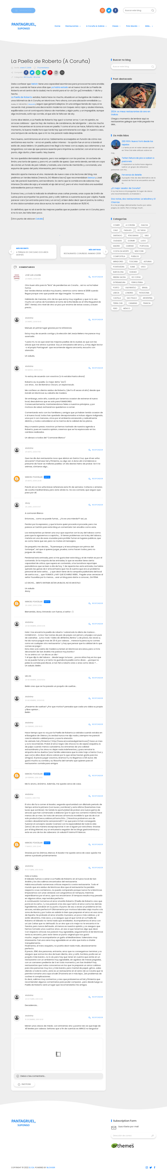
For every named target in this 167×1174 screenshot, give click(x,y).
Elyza (31, 1167)
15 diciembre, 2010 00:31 (34, 1019)
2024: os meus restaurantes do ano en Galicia (130, 113)
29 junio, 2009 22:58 (33, 605)
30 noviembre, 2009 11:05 (34, 700)
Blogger (51, 1167)
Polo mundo (133, 26)
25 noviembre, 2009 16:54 (35, 680)
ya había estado (59, 87)
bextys (91, 177)
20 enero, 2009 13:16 (33, 279)
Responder (95, 277)
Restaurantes (73, 26)
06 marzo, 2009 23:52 (34, 370)
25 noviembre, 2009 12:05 (35, 626)
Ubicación (31, 104)
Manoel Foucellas (34, 477)
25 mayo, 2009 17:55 (33, 452)
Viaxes (116, 26)
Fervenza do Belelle (132, 174)
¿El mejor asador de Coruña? (126, 188)
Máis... (149, 26)
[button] (26, 72)
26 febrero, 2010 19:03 (33, 726)
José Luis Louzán (33, 275)
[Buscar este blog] (139, 10)
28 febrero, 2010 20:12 (34, 777)
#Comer (37, 77)
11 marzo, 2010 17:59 (32, 798)
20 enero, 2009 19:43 (33, 322)
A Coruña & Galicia (96, 26)
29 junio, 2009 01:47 (33, 507)
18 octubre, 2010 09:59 (34, 870)
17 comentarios (43, 68)
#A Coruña (28, 77)
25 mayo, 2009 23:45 (33, 481)
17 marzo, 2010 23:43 (33, 846)
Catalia (39, 218)
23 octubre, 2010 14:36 (34, 999)
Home (57, 26)
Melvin (34, 83)
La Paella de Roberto (21, 97)
